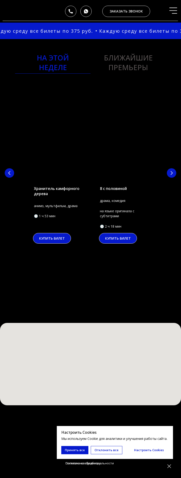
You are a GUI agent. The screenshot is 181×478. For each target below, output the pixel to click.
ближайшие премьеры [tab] (128, 62)
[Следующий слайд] (171, 173)
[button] (126, 11)
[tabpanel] (90, 187)
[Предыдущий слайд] (9, 173)
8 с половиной (113, 188)
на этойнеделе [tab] (53, 62)
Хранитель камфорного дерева (56, 191)
